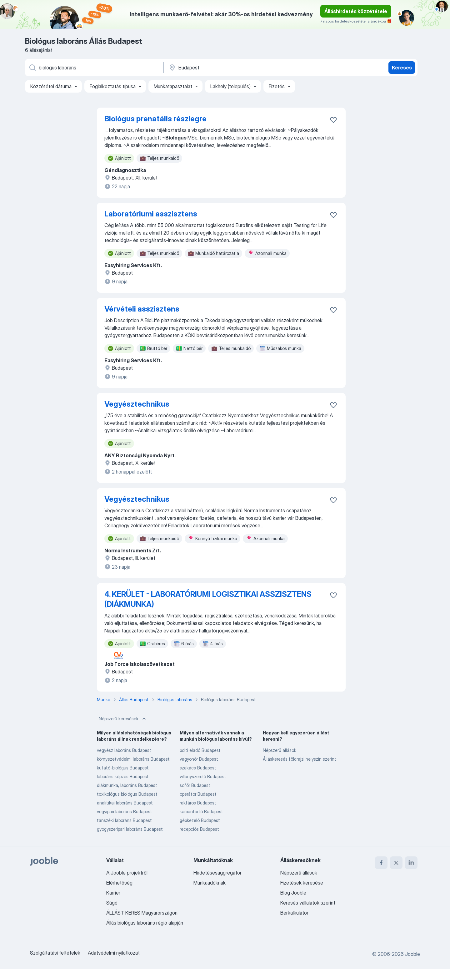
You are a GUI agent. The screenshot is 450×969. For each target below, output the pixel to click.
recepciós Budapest (199, 829)
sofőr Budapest (195, 785)
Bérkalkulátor (294, 913)
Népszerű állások (279, 750)
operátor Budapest (198, 794)
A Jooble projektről (127, 873)
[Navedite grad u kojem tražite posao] (233, 67)
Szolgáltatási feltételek (55, 953)
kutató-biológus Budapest (123, 767)
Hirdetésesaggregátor (217, 873)
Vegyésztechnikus (136, 403)
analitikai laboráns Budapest (125, 802)
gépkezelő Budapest (200, 820)
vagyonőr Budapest (199, 759)
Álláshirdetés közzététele (355, 11)
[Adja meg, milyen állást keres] (93, 67)
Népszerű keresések (123, 719)
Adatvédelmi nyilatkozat (114, 953)
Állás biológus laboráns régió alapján (144, 923)
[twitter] (396, 862)
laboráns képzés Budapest (123, 776)
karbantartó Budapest (201, 811)
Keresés (402, 67)
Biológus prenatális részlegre (155, 118)
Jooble (412, 954)
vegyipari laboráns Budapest (124, 811)
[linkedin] (411, 862)
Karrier (113, 893)
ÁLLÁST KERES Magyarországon (142, 913)
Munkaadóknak (209, 883)
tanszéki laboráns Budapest (124, 820)
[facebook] (381, 862)
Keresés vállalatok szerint (307, 903)
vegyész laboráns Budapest (124, 750)
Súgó (112, 903)
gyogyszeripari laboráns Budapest (130, 829)
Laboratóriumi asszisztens (150, 213)
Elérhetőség (119, 883)
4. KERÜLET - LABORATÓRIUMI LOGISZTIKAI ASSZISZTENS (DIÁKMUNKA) (208, 599)
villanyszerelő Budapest (203, 776)
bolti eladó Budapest (200, 750)
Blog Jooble (293, 893)
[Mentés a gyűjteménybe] (333, 119)
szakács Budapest (198, 767)
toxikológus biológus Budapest (127, 794)
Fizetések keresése (301, 883)
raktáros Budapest (198, 802)
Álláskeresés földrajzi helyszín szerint (299, 759)
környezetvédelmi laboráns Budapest (133, 759)
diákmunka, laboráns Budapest (127, 785)
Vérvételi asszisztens (141, 308)
